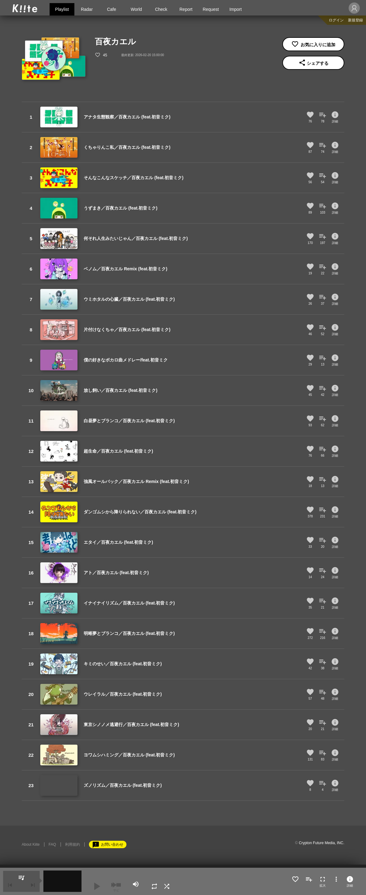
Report (185, 9)
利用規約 (72, 844)
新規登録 (355, 20)
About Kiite (31, 844)
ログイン (336, 20)
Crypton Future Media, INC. (321, 843)
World (136, 9)
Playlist (62, 9)
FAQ (52, 844)
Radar (87, 9)
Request (211, 9)
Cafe (111, 9)
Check (161, 9)
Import (235, 9)
